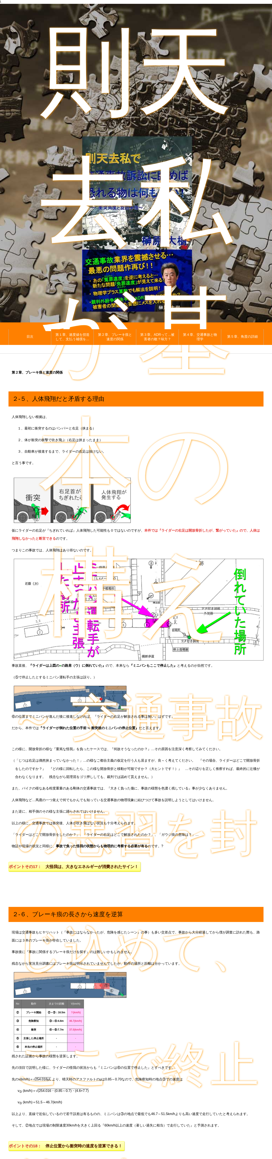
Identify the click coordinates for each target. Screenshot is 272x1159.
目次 (30, 336)
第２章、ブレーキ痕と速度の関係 (115, 337)
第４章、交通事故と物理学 (200, 337)
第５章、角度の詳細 (242, 336)
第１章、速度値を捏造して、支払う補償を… (72, 337)
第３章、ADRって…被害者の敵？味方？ (157, 337)
